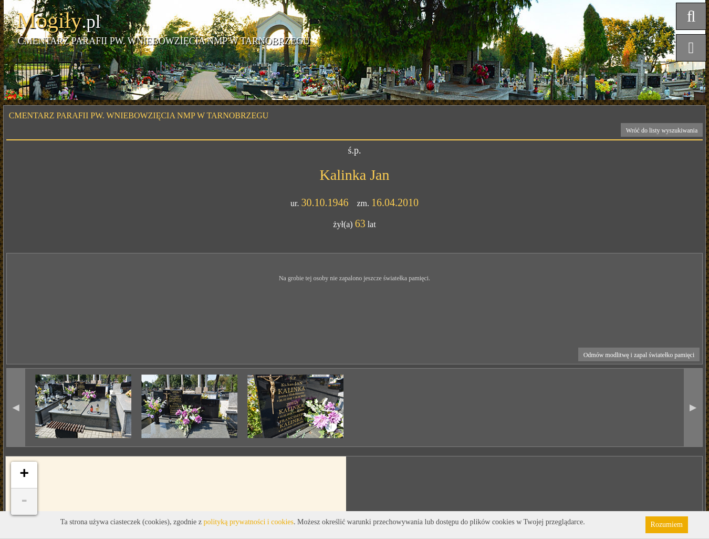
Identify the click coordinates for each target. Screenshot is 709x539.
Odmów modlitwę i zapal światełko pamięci (639, 355)
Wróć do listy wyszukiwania (662, 130)
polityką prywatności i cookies (249, 522)
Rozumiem (667, 524)
